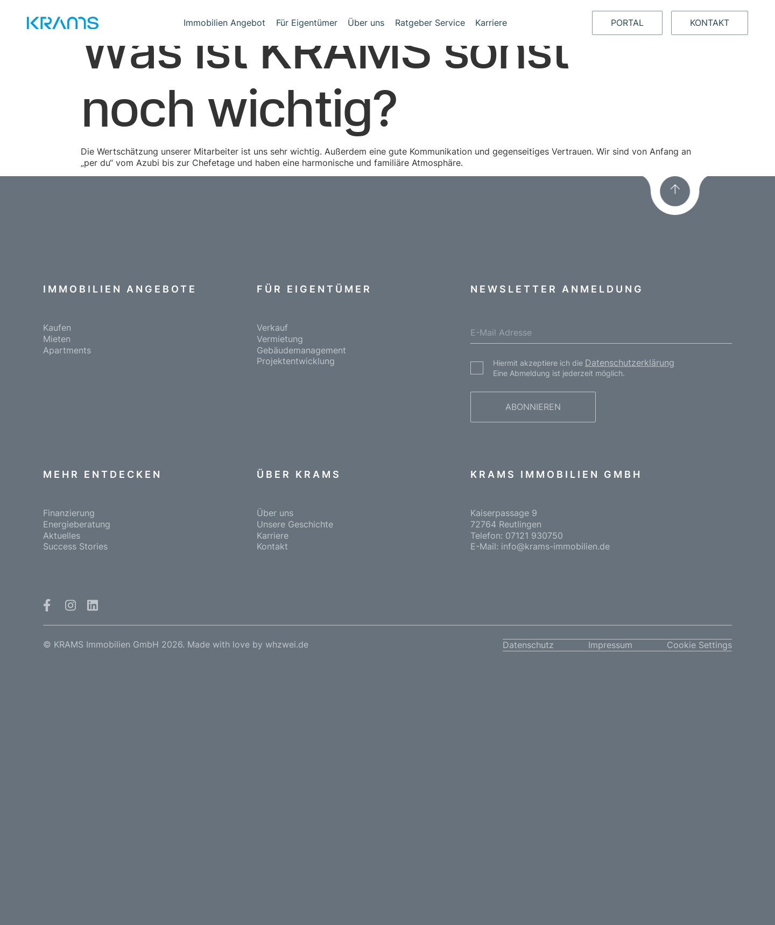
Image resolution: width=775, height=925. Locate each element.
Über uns (366, 22)
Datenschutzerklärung (629, 362)
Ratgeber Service (430, 22)
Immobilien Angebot (224, 22)
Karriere (491, 22)
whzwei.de (286, 644)
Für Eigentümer (306, 22)
